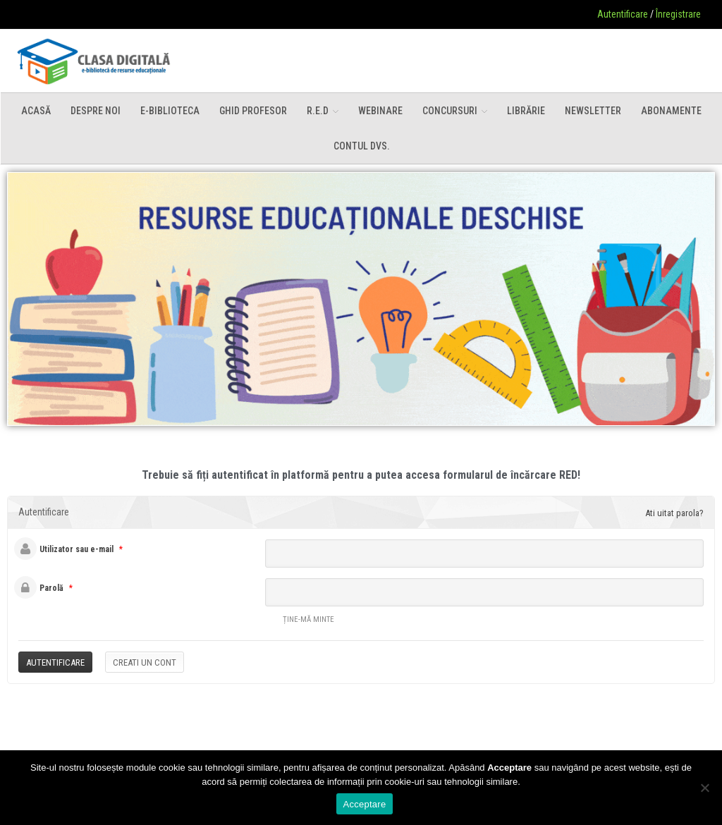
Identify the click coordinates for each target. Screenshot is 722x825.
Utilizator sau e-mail (76, 549)
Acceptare (364, 804)
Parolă (51, 588)
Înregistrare (678, 14)
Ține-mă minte (299, 620)
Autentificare (622, 14)
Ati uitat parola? (674, 513)
